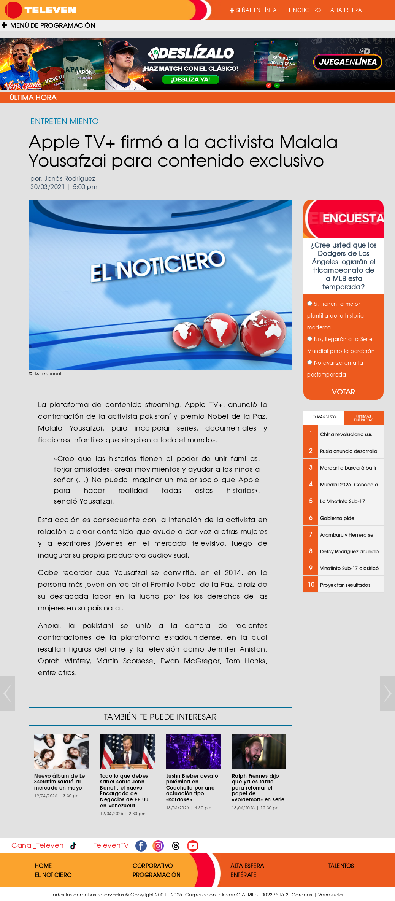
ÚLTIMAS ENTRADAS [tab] (363, 418)
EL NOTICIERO (303, 10)
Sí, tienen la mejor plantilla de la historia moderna (335, 315)
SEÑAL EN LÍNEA (253, 10)
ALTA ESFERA (346, 10)
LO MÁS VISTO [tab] (323, 417)
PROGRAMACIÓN (156, 875)
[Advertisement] (342, 720)
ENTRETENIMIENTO (64, 120)
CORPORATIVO (153, 865)
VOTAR (343, 391)
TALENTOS (341, 865)
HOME (43, 865)
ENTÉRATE (243, 875)
